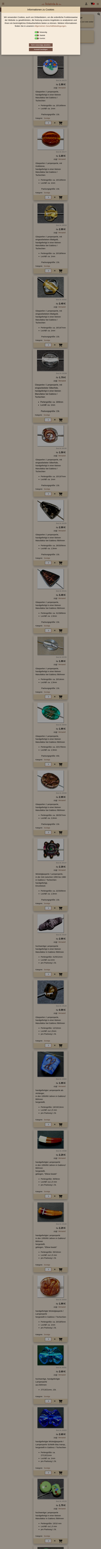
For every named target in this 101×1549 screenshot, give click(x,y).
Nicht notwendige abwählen (40, 45)
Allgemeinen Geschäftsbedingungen (50, 26)
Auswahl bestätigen (41, 49)
